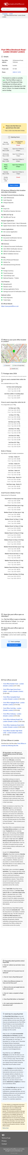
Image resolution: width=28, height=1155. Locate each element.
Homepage (4, 13)
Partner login (14, 1153)
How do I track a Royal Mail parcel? (13, 977)
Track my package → (14, 645)
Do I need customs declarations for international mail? (13, 1004)
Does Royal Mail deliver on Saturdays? (14, 999)
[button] (14, 351)
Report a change (14, 185)
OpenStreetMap (18, 362)
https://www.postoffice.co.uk (9, 306)
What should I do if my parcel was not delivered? (13, 971)
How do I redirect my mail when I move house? (14, 965)
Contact (4, 1144)
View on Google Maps (18, 365)
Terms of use (5, 1128)
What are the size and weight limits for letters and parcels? (13, 988)
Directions (7, 365)
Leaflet (12, 362)
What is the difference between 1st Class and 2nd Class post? (13, 982)
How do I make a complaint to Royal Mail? (13, 994)
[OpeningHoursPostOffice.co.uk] (14, 4)
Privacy (4, 1141)
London (11, 13)
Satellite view (14, 368)
